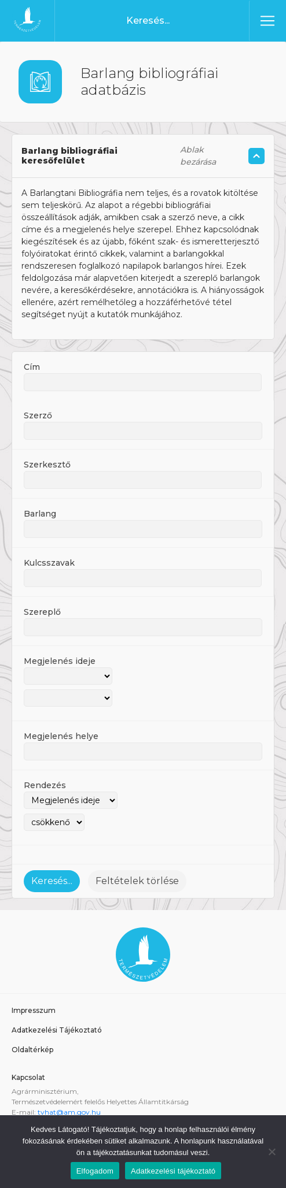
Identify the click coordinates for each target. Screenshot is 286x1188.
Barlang (40, 513)
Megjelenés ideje (60, 661)
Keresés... (51, 880)
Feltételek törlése (137, 880)
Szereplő (42, 612)
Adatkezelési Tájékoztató (57, 1030)
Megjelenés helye (61, 736)
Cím (32, 367)
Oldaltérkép (32, 1049)
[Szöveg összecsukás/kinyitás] (256, 156)
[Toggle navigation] (267, 21)
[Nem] (271, 1151)
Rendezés (45, 785)
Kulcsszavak (49, 563)
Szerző (38, 415)
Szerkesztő (47, 464)
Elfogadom (94, 1171)
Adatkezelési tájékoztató (173, 1171)
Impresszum (34, 1010)
